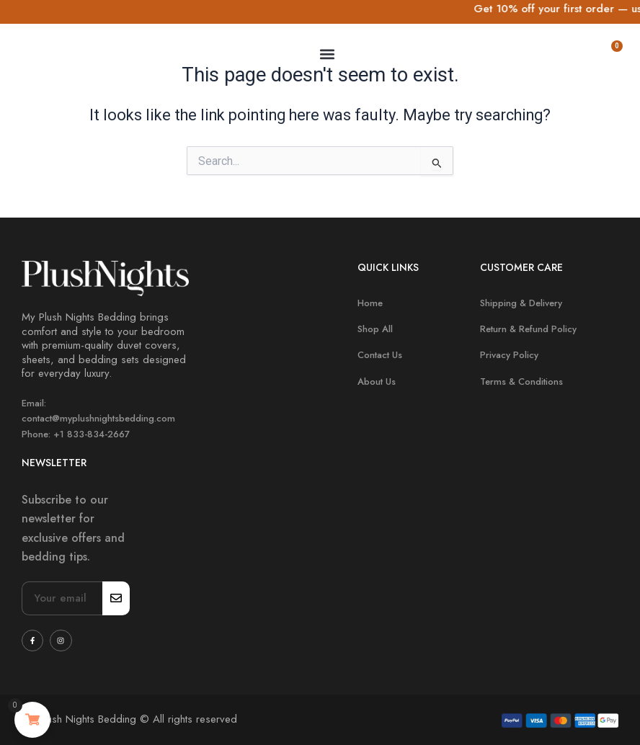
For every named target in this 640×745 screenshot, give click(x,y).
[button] (327, 54)
